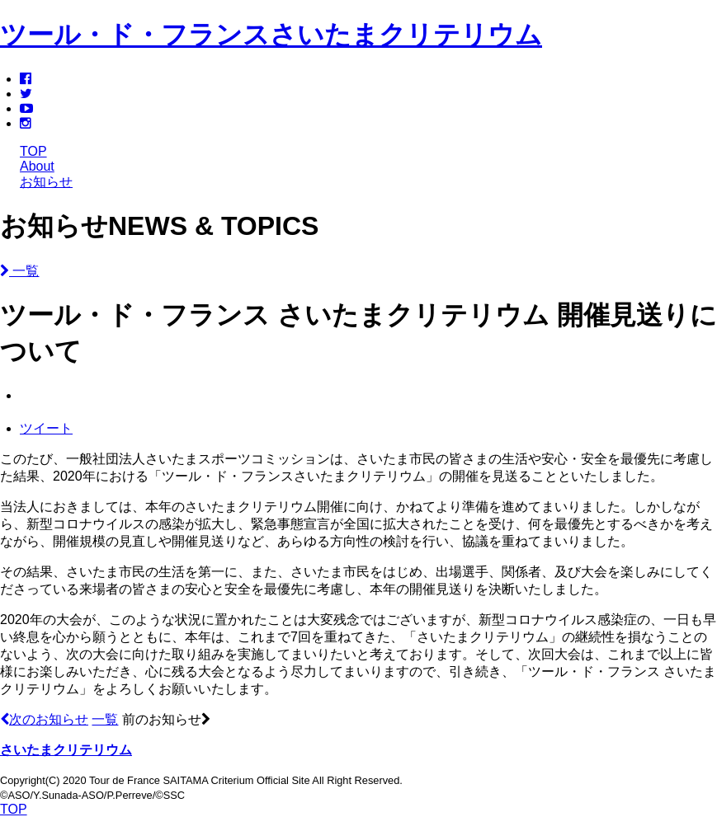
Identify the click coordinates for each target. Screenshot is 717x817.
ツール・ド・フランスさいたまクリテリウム (271, 34)
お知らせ (46, 182)
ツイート (46, 428)
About (37, 166)
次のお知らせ (44, 719)
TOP (33, 151)
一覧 (19, 271)
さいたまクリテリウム (66, 750)
